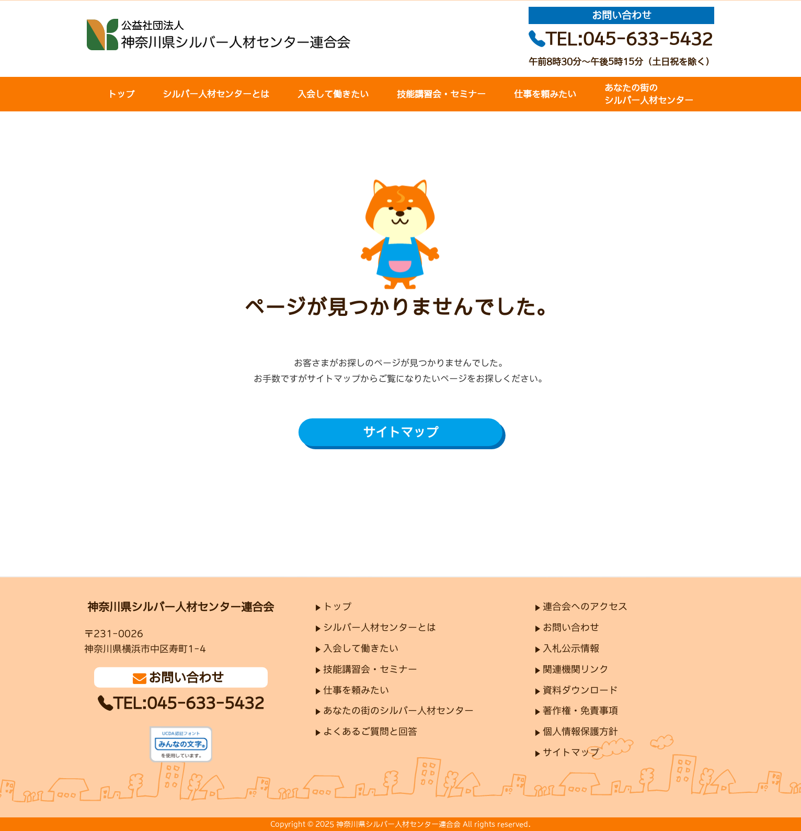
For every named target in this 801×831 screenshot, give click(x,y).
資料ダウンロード (580, 690)
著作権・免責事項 (580, 711)
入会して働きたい (333, 93)
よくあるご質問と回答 (370, 732)
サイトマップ (400, 431)
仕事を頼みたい (545, 93)
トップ (121, 93)
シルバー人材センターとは (216, 93)
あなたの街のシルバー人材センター (648, 94)
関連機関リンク (576, 669)
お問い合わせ (571, 627)
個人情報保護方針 (580, 732)
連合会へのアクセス (585, 606)
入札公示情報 (571, 648)
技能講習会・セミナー (441, 93)
